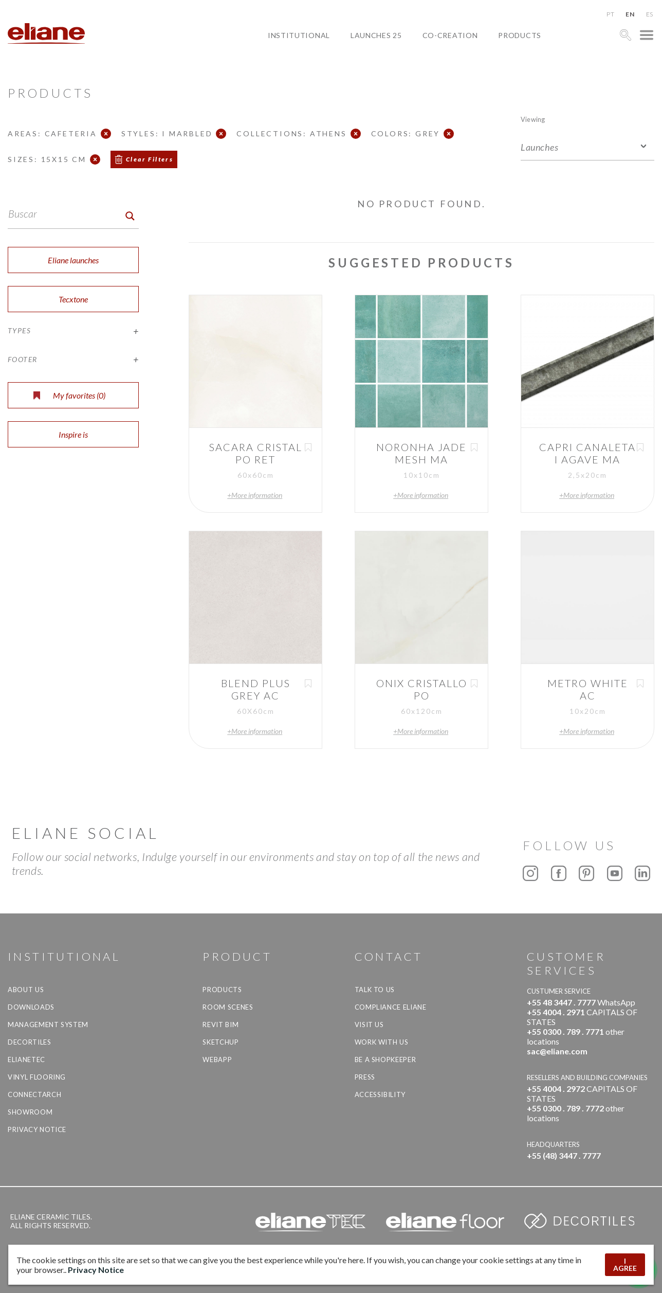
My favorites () (69, 395)
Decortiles (29, 1042)
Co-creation (450, 35)
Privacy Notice (37, 1129)
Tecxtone (73, 299)
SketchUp (220, 1042)
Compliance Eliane (391, 1007)
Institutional (299, 35)
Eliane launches (73, 260)
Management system (48, 1024)
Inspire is (73, 434)
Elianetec (26, 1059)
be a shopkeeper (385, 1059)
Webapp (217, 1059)
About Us (26, 989)
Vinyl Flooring (37, 1077)
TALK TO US (375, 989)
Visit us (369, 1024)
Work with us (382, 1042)
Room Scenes (228, 1007)
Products (519, 35)
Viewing (533, 119)
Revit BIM (220, 1024)
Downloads (31, 1007)
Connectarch (34, 1094)
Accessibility (380, 1094)
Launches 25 (376, 35)
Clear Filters (149, 159)
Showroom (30, 1112)
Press (365, 1077)
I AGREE (625, 1264)
